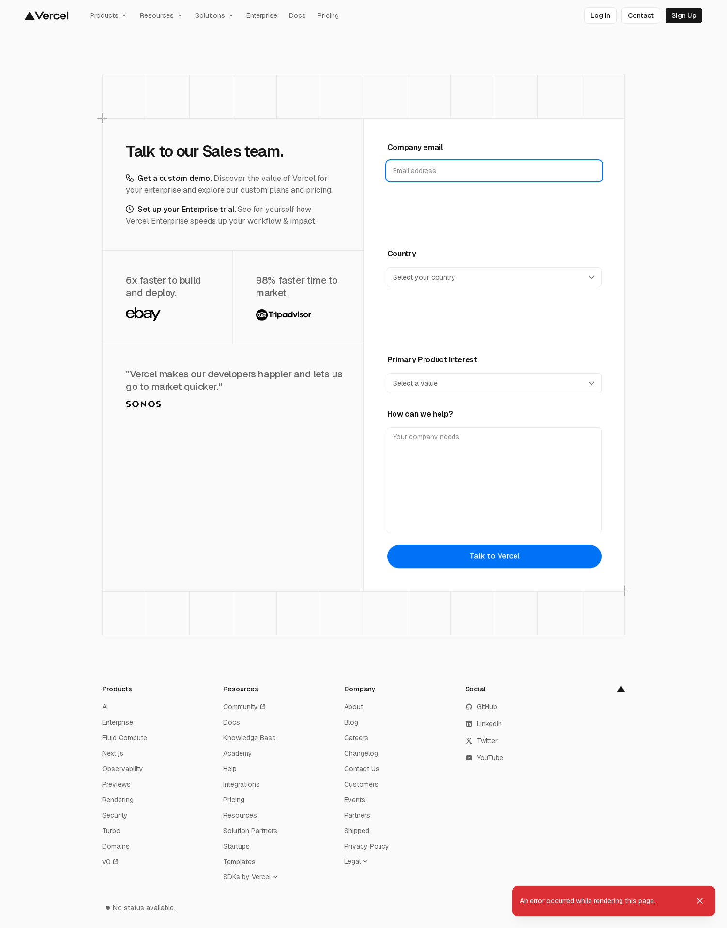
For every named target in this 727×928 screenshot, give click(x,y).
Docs (297, 15)
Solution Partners (250, 830)
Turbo (111, 830)
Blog (351, 722)
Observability (122, 768)
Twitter (481, 740)
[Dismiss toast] (700, 901)
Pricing (328, 15)
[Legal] (358, 861)
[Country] (494, 277)
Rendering (118, 799)
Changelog (361, 753)
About (353, 707)
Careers (356, 737)
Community (245, 707)
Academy (237, 753)
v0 (111, 861)
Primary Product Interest (432, 360)
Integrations (241, 784)
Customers (361, 784)
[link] (600, 15)
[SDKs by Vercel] (252, 876)
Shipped (356, 830)
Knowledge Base (249, 737)
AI (105, 707)
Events (354, 799)
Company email (415, 147)
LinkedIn (483, 723)
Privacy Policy (366, 846)
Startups (236, 846)
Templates (239, 861)
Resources (161, 15)
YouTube (484, 757)
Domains (116, 846)
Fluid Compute (124, 737)
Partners (357, 815)
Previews (116, 784)
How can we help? (420, 414)
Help (230, 768)
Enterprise (261, 15)
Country (401, 254)
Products (109, 15)
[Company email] (494, 170)
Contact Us (361, 768)
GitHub (481, 707)
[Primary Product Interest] (494, 383)
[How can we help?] (494, 480)
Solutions (215, 15)
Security (115, 815)
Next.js (112, 753)
